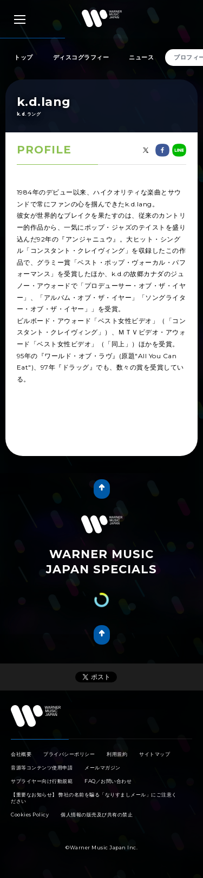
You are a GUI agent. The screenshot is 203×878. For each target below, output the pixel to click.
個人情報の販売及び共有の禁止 (97, 814)
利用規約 (117, 754)
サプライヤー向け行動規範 (42, 781)
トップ (23, 57)
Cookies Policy (30, 814)
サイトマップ (154, 754)
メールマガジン (102, 767)
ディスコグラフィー (81, 57)
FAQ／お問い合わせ (108, 781)
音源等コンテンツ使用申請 (42, 767)
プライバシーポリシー (69, 754)
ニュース (141, 57)
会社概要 (21, 754)
